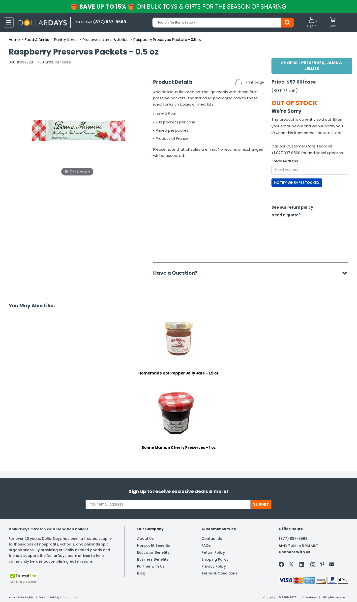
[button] (311, 22)
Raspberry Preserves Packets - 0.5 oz (167, 39)
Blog (141, 573)
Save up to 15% (178, 6)
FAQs (206, 545)
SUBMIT (261, 504)
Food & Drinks (37, 39)
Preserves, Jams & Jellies (105, 39)
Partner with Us (150, 566)
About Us (145, 538)
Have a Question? (178, 272)
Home (14, 39)
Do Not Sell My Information (58, 597)
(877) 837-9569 (293, 538)
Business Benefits (152, 559)
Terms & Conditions (219, 573)
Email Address (284, 161)
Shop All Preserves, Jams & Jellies (311, 65)
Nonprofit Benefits (153, 545)
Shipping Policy (215, 559)
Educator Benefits (153, 552)
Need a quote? (286, 215)
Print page (254, 82)
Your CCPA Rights (21, 597)
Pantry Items (66, 39)
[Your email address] (168, 504)
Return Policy (213, 552)
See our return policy (292, 207)
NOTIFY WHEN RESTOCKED (296, 182)
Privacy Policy (214, 566)
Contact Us (212, 538)
